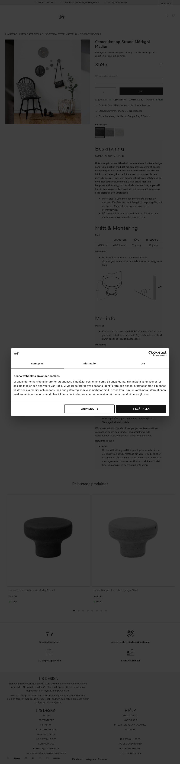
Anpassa (89, 408)
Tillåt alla (141, 408)
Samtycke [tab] (37, 363)
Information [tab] (90, 363)
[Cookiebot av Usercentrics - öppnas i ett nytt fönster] (151, 353)
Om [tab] (142, 363)
